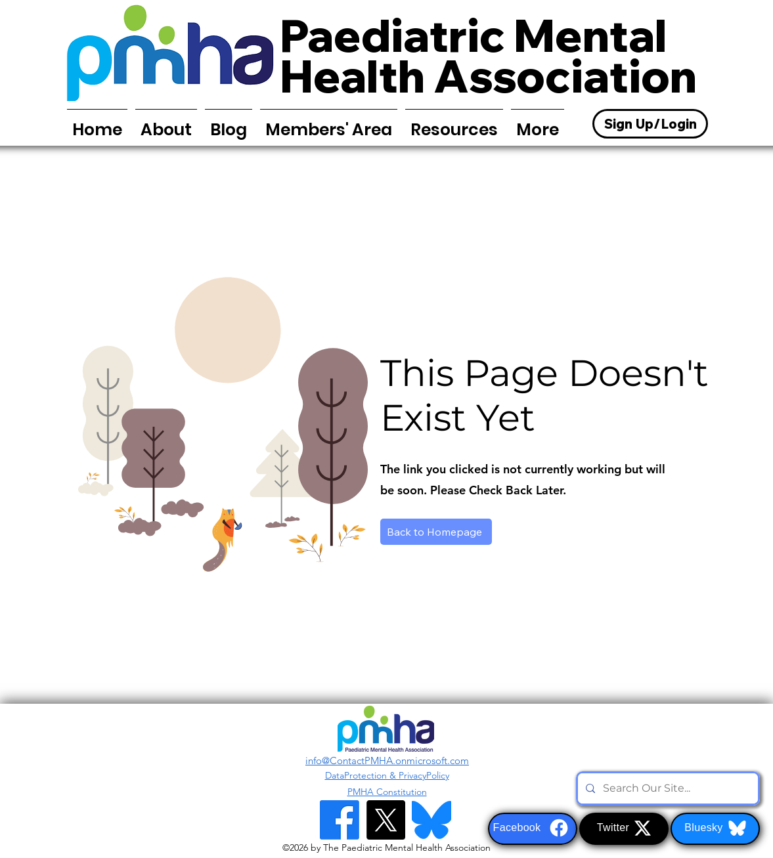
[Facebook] (532, 829)
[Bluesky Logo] (431, 820)
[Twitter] (624, 829)
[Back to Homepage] (436, 532)
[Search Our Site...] (666, 788)
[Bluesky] (715, 829)
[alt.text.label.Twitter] (385, 820)
